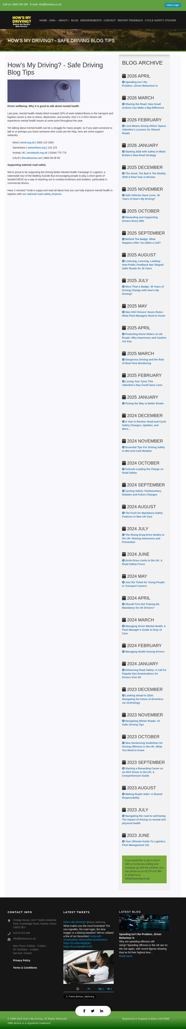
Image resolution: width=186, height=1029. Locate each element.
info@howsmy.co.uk (137, 878)
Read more (125, 956)
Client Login (173, 5)
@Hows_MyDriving (96, 922)
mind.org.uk (27, 142)
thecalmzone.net (32, 157)
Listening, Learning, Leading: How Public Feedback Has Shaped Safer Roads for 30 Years (142, 265)
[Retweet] (101, 989)
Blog (74, 20)
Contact (110, 20)
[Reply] (88, 989)
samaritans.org (36, 147)
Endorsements (91, 20)
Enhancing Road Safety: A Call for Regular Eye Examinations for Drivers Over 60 (144, 674)
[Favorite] (109, 989)
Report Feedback (130, 20)
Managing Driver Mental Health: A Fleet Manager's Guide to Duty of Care (144, 630)
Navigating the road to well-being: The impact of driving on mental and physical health (144, 819)
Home (43, 20)
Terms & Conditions (25, 967)
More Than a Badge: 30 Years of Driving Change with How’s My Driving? (143, 290)
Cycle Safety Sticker (160, 20)
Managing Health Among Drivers (143, 651)
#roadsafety (70, 939)
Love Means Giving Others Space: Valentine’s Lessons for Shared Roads (144, 129)
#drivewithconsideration (93, 939)
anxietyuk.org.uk (37, 152)
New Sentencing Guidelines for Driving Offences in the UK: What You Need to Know (142, 746)
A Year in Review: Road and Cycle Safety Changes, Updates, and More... (144, 425)
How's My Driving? (74, 922)
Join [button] (53, 20)
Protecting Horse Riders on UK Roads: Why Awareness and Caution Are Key (144, 338)
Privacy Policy (21, 960)
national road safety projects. (44, 194)
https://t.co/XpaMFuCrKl (77, 946)
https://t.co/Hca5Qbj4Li (77, 943)
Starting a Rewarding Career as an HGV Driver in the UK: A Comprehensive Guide (142, 772)
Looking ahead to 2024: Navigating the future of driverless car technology (142, 699)
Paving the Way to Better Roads (143, 403)
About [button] (63, 20)
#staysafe (96, 936)
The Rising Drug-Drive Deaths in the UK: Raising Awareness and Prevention (143, 538)
